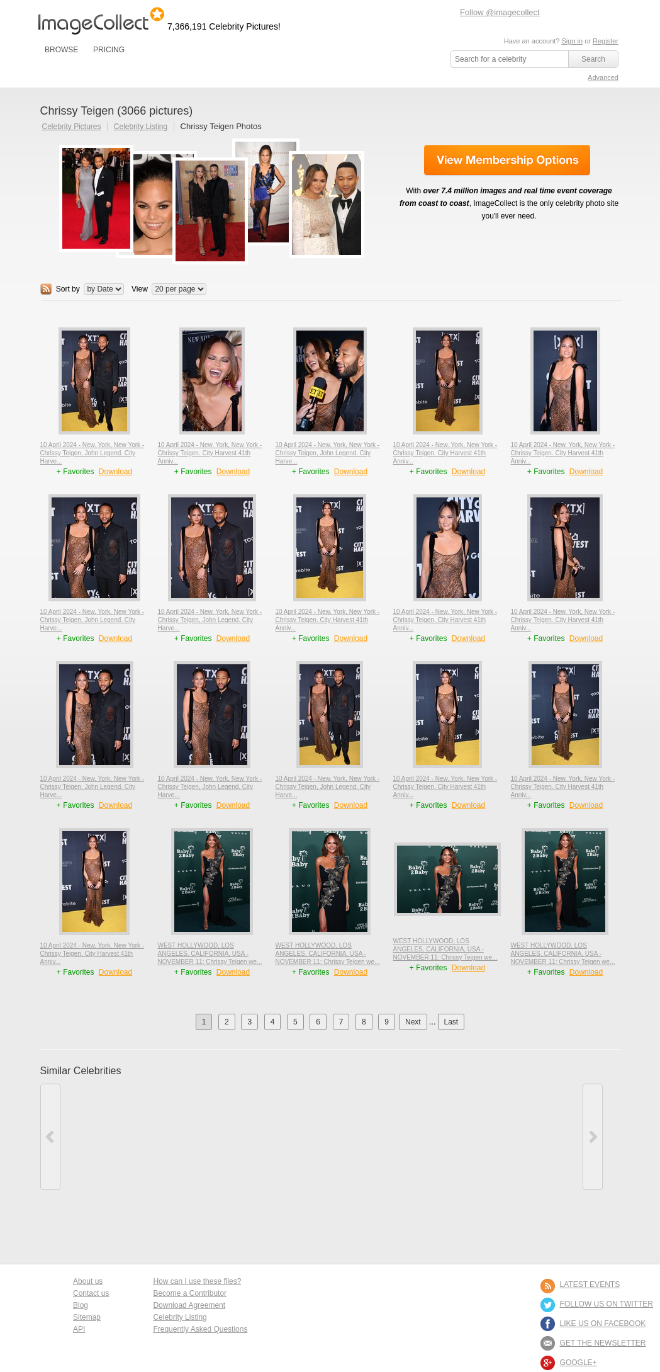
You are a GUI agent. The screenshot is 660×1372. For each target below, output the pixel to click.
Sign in (572, 41)
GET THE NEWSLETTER (603, 1343)
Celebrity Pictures (71, 126)
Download (115, 471)
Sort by (68, 289)
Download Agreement (189, 1305)
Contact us (91, 1293)
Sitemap (87, 1317)
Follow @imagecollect (500, 12)
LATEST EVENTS (590, 1284)
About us (88, 1281)
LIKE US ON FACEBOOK (603, 1323)
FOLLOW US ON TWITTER (606, 1304)
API (79, 1329)
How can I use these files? (197, 1281)
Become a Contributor (190, 1293)
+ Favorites (76, 471)
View (139, 289)
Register (605, 41)
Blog (80, 1305)
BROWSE (61, 49)
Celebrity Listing (140, 126)
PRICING (109, 49)
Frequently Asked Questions (200, 1329)
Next (413, 1022)
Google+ (578, 1362)
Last (451, 1022)
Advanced (603, 77)
